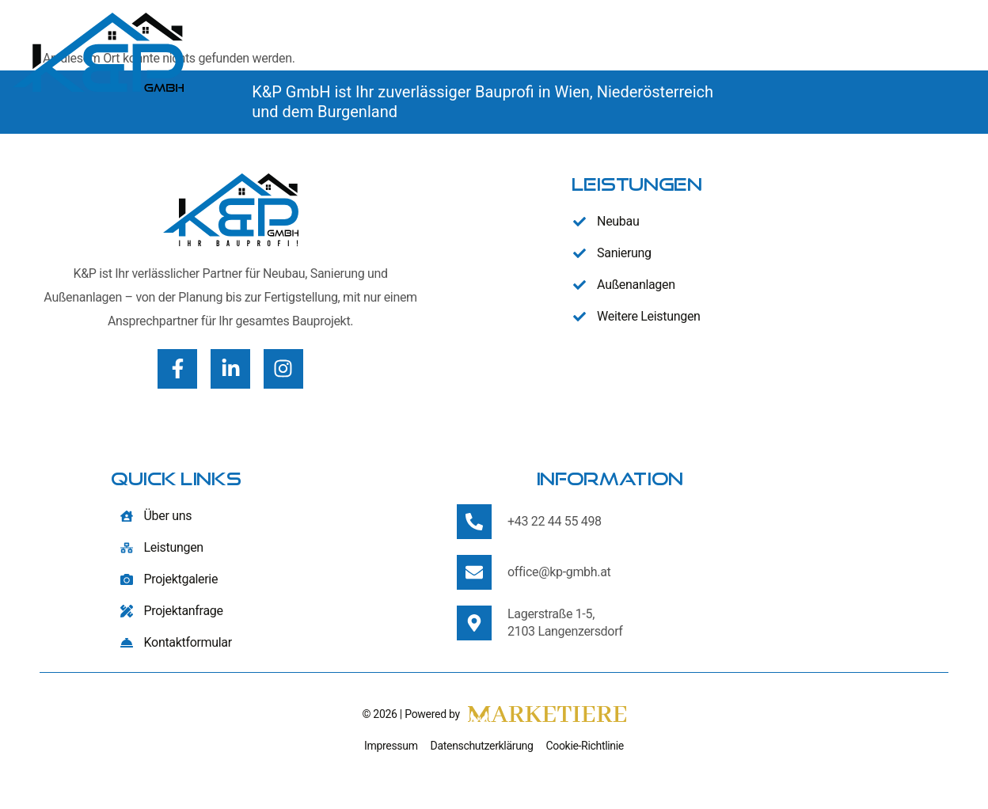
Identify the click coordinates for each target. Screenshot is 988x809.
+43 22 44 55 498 (554, 521)
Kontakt (936, 52)
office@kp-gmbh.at (558, 571)
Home (542, 52)
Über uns (616, 51)
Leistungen (723, 52)
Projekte (842, 52)
